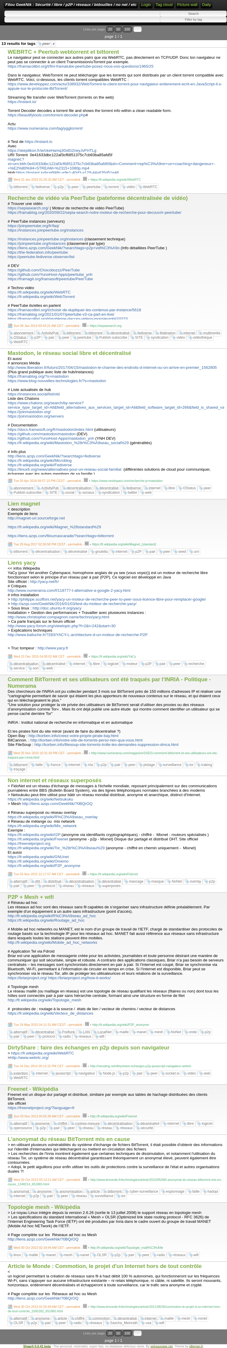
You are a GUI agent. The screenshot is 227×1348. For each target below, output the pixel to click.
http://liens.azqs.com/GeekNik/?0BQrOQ (57, 803)
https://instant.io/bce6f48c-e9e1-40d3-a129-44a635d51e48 (67, 172)
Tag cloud (164, 4)
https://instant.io (38, 141)
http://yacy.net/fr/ (44, 581)
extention (21, 1073)
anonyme (42, 1124)
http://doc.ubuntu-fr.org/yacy (57, 608)
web (148, 492)
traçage (19, 769)
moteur (132, 664)
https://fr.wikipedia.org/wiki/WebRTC (39, 292)
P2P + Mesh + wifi (31, 897)
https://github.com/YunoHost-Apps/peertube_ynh (50, 274)
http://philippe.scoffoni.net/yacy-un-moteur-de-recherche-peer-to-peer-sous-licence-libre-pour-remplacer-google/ (108, 599)
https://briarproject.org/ (27, 978)
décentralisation (79, 488)
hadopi (212, 1191)
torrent (113, 187)
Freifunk (68, 1032)
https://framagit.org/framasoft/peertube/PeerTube (50, 279)
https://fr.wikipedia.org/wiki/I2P (34, 834)
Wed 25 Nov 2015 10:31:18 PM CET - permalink (47, 753)
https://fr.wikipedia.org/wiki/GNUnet (38, 857)
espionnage (175, 1191)
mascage (136, 881)
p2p (61, 187)
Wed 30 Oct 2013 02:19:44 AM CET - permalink (47, 1247)
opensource (23, 1128)
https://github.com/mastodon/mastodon (42, 434)
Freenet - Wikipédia (33, 1089)
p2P (37, 337)
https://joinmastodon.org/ (29, 412)
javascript (63, 1073)
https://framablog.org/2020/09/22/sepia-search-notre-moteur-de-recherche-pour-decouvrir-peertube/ (94, 212)
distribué (54, 881)
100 (127, 29)
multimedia (211, 333)
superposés (111, 886)
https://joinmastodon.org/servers (36, 416)
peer (49, 44)
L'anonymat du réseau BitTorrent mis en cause (69, 1139)
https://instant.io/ (22, 102)
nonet (202, 1318)
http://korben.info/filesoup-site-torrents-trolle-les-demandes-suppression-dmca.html (106, 744)
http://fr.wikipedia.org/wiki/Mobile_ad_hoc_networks (52, 942)
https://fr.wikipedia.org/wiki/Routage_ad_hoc (46, 920)
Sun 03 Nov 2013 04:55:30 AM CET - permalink (47, 1116)
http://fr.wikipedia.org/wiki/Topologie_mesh (44, 1000)
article (95, 1191)
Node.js (109, 1073)
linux (17, 1255)
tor (191, 765)
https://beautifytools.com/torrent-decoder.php (47, 115)
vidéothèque (202, 337)
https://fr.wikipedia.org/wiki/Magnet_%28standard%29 (54, 527)
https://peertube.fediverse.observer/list (41, 257)
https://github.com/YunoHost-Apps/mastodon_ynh (51, 438)
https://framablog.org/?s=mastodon (38, 376)
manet (141, 1032)
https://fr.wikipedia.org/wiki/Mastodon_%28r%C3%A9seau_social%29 (68, 443)
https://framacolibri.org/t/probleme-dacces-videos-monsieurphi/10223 (68, 319)
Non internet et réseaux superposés (54, 780)
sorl (35, 668)
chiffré (62, 1124)
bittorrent (20, 187)
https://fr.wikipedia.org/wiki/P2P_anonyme (44, 865)
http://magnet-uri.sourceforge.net (36, 518)
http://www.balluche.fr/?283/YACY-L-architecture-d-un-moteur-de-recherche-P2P (77, 635)
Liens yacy (22, 563)
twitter (132, 492)
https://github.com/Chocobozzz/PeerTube (44, 270)
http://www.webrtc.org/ (29, 1057)
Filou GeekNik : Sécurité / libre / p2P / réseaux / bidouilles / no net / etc (71, 4)
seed (182, 552)
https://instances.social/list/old (34, 394)
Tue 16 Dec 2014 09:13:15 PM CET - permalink (47, 1066)
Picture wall (187, 4)
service (19, 668)
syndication (159, 337)
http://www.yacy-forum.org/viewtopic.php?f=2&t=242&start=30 (62, 626)
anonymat (21, 1191)
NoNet (177, 881)
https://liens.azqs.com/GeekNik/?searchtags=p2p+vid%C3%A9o (64, 248)
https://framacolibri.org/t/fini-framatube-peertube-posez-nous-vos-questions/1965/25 (80, 66)
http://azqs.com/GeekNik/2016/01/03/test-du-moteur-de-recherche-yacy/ (74, 604)
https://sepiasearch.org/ (28, 208)
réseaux (88, 886)
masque (157, 881)
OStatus (20, 337)
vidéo (131, 187)
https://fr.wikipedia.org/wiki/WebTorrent (41, 296)
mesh (158, 1032)
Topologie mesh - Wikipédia (44, 1207)
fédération (167, 333)
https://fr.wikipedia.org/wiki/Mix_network (42, 826)
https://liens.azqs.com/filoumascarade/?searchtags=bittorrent (61, 536)
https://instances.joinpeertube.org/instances (45, 230)
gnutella (101, 552)
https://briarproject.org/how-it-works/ (79, 978)
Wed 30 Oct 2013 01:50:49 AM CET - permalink (47, 1306)
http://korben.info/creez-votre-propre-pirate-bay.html (73, 736)
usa (148, 1323)
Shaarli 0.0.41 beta (37, 1346)
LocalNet (104, 1032)
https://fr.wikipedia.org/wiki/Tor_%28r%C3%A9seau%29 (56, 848)
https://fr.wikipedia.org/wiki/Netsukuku (40, 799)
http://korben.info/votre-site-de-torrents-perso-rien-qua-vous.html (86, 740)
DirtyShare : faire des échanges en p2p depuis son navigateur (88, 1047)
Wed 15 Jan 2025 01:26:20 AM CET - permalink (47, 179)
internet (189, 333)
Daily (206, 4)
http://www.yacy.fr (53, 648)
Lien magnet (24, 504)
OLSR (102, 1255)
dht (37, 881)
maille (124, 1032)
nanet (84, 1255)
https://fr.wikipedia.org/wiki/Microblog (40, 460)
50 (118, 29)
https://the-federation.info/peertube (38, 252)
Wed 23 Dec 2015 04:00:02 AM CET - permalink (47, 656)
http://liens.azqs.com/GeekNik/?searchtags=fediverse (54, 456)
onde (193, 1032)
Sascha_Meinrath (123, 1323)
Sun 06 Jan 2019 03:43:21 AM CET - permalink (47, 325)
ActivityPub (50, 333)
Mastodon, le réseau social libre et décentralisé (69, 353)
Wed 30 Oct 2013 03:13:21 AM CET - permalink (47, 1179)
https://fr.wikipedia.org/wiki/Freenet (38, 839)
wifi (101, 1036)
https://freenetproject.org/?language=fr (41, 1108)
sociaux (88, 492)
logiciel (113, 664)
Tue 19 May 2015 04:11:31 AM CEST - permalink (48, 1024)
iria (90, 765)
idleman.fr (196, 1346)
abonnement (23, 333)
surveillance (172, 765)
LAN (86, 1032)
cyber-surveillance (143, 1191)
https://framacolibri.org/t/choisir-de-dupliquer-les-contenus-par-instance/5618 (74, 310)
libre (171, 488)
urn (196, 552)
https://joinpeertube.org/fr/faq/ (33, 226)
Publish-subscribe (113, 337)
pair (51, 337)
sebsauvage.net (161, 1346)
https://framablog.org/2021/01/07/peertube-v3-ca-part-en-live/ (61, 314)
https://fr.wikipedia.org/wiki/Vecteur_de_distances (50, 1013)
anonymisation (70, 1191)
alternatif (20, 881)
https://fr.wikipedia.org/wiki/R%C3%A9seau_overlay (53, 817)
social (69, 492)
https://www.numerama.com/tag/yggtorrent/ (45, 128)
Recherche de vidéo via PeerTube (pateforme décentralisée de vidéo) (98, 198)
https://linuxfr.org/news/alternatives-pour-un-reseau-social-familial (64, 469)
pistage (149, 765)
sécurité (147, 1128)
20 (110, 29)
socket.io (172, 1073)
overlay (195, 881)
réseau (68, 886)
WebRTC (150, 187)
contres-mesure (87, 1124)
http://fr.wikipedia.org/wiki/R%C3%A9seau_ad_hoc (52, 916)
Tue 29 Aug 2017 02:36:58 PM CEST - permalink (48, 544)
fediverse (42, 187)
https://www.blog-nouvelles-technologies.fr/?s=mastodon (57, 381)
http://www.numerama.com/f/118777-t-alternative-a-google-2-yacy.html (69, 590)
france (55, 765)
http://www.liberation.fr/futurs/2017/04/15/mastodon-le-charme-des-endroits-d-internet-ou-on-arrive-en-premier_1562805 (112, 367)
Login (146, 4)
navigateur (87, 1073)
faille (39, 765)
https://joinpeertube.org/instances (37, 243)
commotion (101, 1318)
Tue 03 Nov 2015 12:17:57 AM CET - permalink (47, 874)
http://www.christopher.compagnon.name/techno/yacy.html (58, 617)
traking (206, 765)
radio (67, 1036)
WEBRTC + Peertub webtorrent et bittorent (63, 52)
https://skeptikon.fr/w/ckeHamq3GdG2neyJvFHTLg (52, 150)
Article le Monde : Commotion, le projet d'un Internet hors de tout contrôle (105, 1266)
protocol (48, 886)
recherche (196, 664)
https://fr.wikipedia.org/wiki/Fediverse (40, 465)
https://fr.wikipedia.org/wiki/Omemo (38, 861)
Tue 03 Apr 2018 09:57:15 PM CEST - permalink (47, 481)
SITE (139, 337)
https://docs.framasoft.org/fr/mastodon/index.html (50, 429)
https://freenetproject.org (29, 843)
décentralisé (120, 333)
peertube (93, 187)
